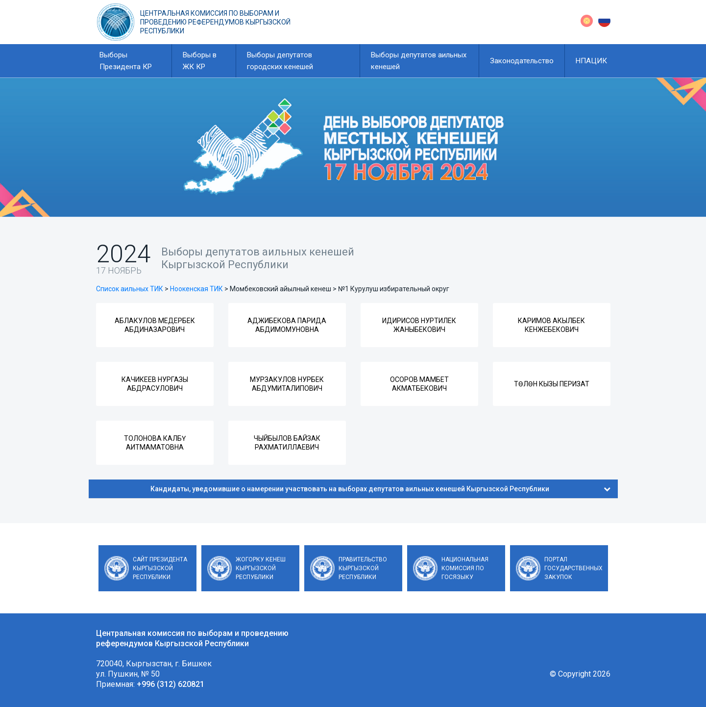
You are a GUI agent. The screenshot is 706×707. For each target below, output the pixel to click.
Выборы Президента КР (125, 60)
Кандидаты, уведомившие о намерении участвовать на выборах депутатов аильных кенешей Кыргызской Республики (380, 489)
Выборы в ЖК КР (200, 60)
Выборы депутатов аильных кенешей (418, 60)
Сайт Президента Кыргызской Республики (160, 568)
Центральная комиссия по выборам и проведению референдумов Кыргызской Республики (215, 22)
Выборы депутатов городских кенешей (280, 60)
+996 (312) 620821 (170, 684)
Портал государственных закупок (573, 568)
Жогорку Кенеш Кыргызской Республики (261, 568)
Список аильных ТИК (129, 289)
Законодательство (522, 60)
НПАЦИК (591, 60)
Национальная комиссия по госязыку (464, 568)
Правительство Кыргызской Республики (363, 568)
